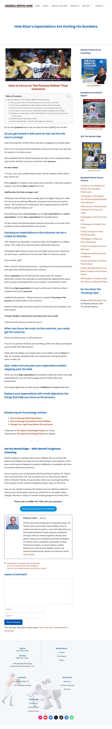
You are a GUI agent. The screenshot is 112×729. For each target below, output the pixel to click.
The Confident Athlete (22, 685)
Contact (101, 6)
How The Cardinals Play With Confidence (22, 566)
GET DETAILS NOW (94, 171)
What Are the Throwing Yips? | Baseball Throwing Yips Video (94, 209)
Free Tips (88, 6)
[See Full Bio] (35, 554)
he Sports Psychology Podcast (32, 430)
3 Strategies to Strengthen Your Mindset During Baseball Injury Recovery (94, 199)
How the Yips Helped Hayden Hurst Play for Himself (26, 568)
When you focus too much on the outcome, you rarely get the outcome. (36, 108)
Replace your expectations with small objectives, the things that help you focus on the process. (39, 114)
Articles (62, 652)
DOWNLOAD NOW (94, 129)
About (45, 6)
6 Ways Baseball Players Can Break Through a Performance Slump (94, 271)
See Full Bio (28, 554)
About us (67, 681)
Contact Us (33, 703)
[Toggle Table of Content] (67, 96)
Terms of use (33, 707)
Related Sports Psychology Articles (24, 118)
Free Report (61, 656)
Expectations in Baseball (16, 563)
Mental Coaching (59, 6)
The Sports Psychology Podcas (31, 433)
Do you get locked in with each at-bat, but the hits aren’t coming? (34, 102)
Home (37, 6)
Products (74, 6)
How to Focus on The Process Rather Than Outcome (28, 99)
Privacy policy (33, 711)
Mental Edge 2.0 (22, 681)
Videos (61, 660)
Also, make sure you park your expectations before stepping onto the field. (38, 111)
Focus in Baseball (32, 563)
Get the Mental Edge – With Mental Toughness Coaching (31, 121)
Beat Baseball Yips (98, 300)
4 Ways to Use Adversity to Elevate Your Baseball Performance (93, 188)
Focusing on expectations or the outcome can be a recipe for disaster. (36, 105)
